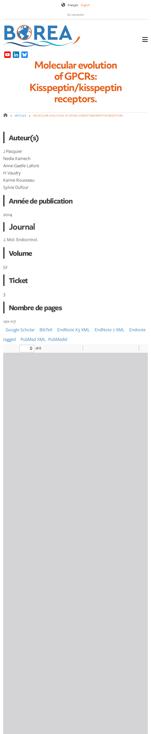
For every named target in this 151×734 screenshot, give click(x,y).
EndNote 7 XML (110, 329)
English (85, 5)
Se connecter (75, 15)
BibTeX (46, 329)
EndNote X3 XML (73, 329)
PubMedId (57, 339)
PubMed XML (33, 339)
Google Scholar (20, 329)
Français (73, 5)
